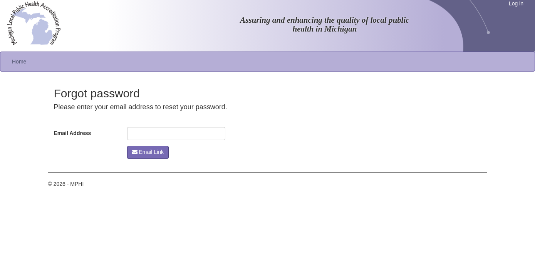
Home (19, 61)
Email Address (72, 133)
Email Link (148, 152)
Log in (516, 3)
